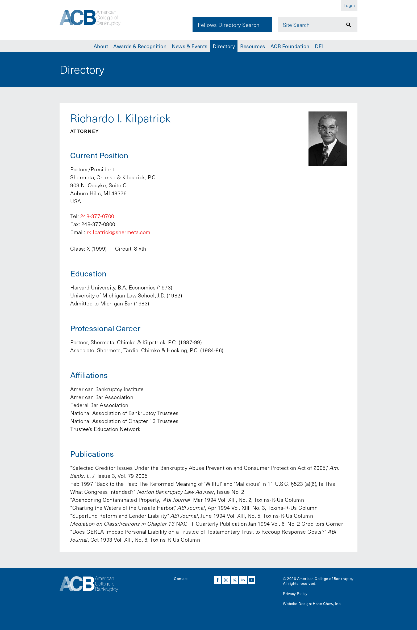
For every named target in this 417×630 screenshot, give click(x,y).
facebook (217, 580)
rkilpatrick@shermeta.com (119, 232)
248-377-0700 (97, 216)
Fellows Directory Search (228, 24)
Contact (181, 578)
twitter (234, 580)
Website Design (297, 603)
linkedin (243, 580)
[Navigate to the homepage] (96, 19)
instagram (226, 580)
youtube (251, 580)
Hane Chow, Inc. (327, 603)
